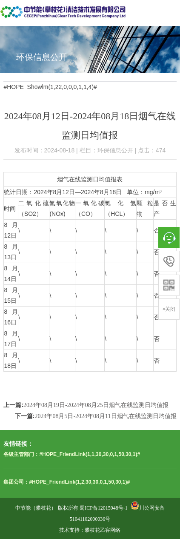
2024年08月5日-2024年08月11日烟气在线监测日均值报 (105, 416)
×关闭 (168, 309)
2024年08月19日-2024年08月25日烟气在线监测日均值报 (96, 405)
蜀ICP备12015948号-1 (104, 508)
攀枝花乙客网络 (102, 530)
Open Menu (169, 10)
